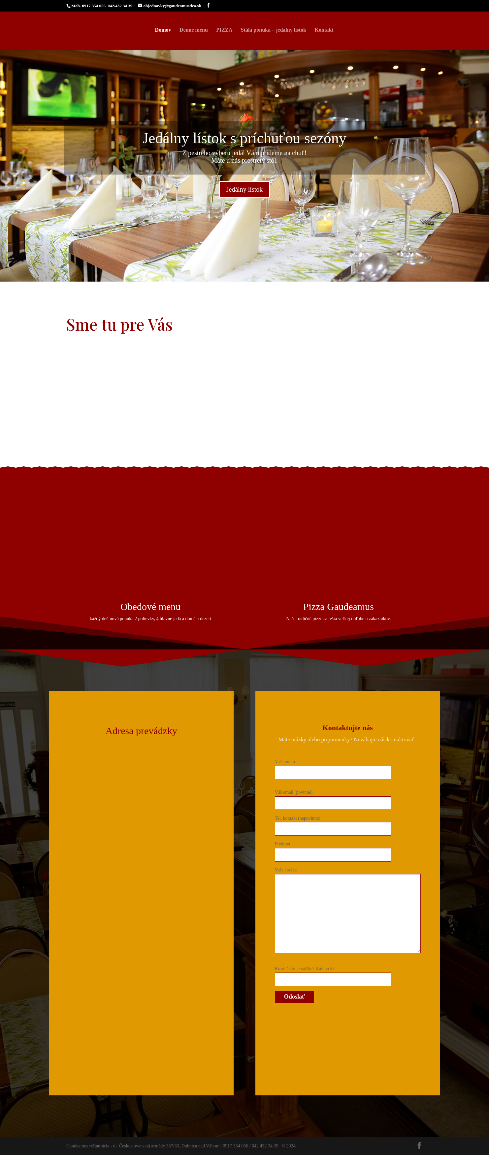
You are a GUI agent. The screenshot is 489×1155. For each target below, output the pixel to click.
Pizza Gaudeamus (338, 606)
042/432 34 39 (120, 5)
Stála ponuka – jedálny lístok (273, 30)
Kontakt (323, 30)
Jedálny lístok (244, 189)
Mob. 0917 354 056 (88, 5)
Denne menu (193, 30)
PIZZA (224, 30)
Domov (163, 30)
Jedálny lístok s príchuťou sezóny (244, 138)
